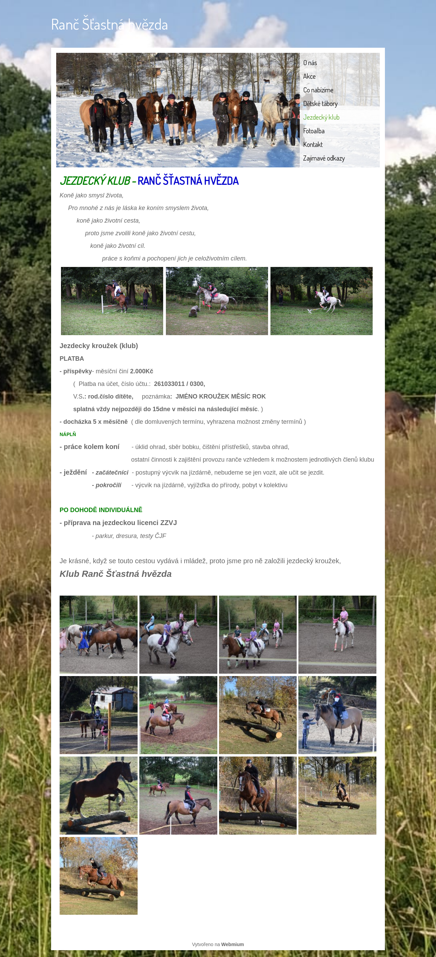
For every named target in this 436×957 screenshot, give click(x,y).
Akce (309, 76)
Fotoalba (314, 130)
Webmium (232, 944)
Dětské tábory (320, 103)
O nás (310, 62)
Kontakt (313, 144)
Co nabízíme (318, 89)
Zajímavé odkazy (324, 157)
